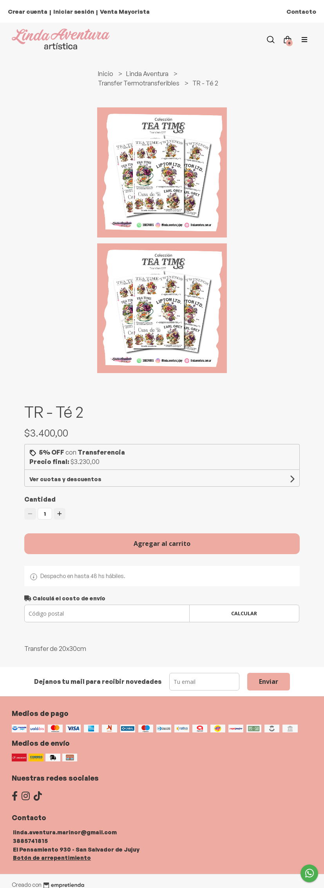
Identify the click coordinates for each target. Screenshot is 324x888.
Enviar (268, 681)
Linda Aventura (148, 74)
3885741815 (30, 840)
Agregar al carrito (162, 543)
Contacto (301, 11)
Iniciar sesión (73, 11)
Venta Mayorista (125, 11)
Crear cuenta (27, 11)
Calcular (244, 613)
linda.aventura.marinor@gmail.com (65, 831)
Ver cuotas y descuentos (65, 479)
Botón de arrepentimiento (52, 857)
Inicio (106, 74)
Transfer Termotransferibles (139, 83)
